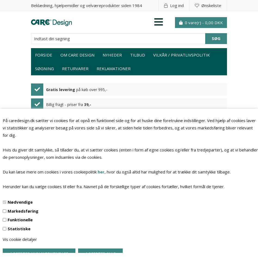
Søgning (44, 68)
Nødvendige (20, 202)
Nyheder (112, 55)
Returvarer (75, 68)
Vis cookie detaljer (20, 239)
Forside (43, 55)
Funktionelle (20, 219)
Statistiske (19, 228)
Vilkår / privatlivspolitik (181, 55)
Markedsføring (23, 211)
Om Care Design (77, 55)
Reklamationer (114, 68)
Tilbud (137, 55)
